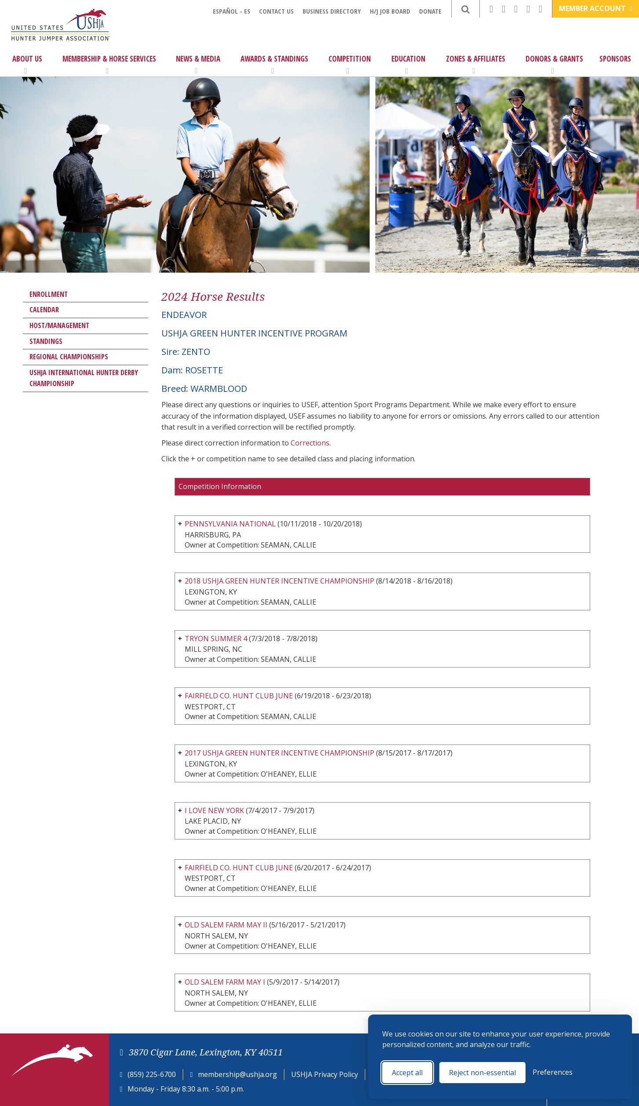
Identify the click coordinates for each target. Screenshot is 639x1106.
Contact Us (276, 11)
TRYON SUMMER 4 (216, 638)
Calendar (44, 309)
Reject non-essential (482, 1072)
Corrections (310, 443)
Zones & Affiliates (475, 64)
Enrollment (48, 294)
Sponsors (615, 59)
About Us (27, 64)
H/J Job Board (390, 11)
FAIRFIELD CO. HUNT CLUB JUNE (239, 696)
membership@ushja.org (237, 1074)
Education (408, 64)
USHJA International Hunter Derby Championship (83, 378)
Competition (350, 64)
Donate (430, 11)
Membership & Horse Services (109, 64)
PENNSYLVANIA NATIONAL (230, 524)
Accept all (407, 1072)
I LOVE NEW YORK (214, 810)
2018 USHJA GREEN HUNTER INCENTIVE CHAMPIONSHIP (279, 581)
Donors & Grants (554, 64)
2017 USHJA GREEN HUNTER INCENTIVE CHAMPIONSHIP (279, 753)
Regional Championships (68, 356)
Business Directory (332, 11)
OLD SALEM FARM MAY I (225, 982)
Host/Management (59, 325)
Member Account (595, 8)
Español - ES (231, 11)
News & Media (198, 64)
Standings (45, 341)
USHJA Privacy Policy (324, 1074)
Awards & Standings (274, 64)
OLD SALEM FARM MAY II (226, 925)
